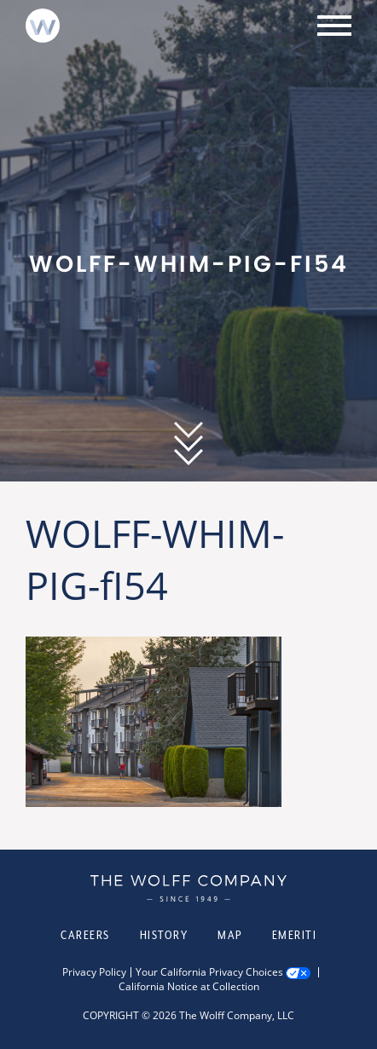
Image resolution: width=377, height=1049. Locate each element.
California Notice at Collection (189, 987)
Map (230, 935)
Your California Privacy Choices (209, 972)
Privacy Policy (94, 972)
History (164, 935)
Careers (85, 935)
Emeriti (294, 935)
